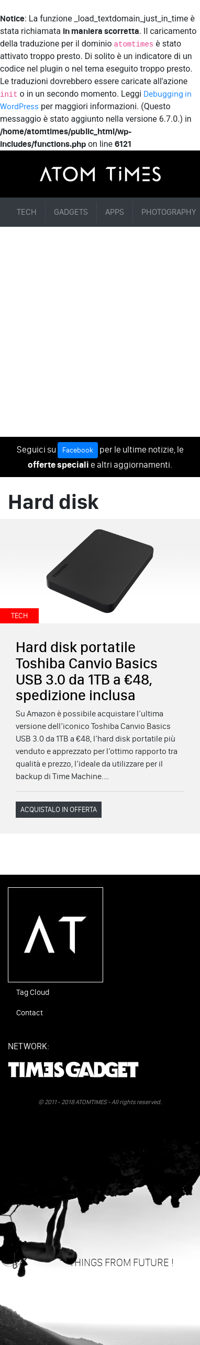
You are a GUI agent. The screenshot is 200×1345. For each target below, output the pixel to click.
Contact (29, 1012)
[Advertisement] (100, 332)
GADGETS (71, 212)
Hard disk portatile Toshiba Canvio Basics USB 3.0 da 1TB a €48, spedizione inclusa (87, 671)
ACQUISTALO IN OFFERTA (58, 809)
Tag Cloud (32, 992)
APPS (114, 212)
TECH (27, 212)
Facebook (77, 450)
